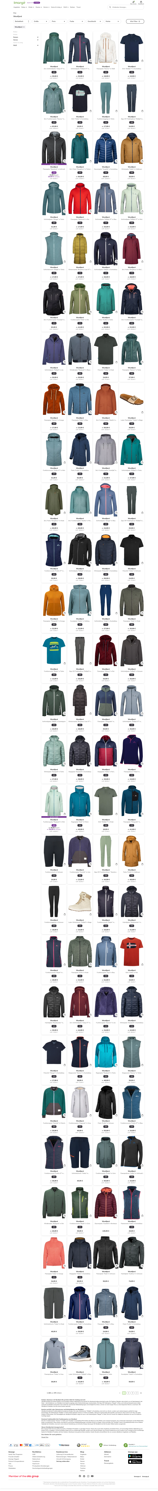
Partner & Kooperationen (16, 1463)
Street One (44, 1439)
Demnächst (107, 1459)
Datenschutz (36, 1461)
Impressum (35, 1466)
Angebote (83, 1457)
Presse (10, 1468)
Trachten (83, 1470)
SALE (15, 47)
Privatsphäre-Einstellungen (40, 1468)
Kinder (82, 1461)
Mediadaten (12, 1470)
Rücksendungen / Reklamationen (66, 1459)
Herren (15, 42)
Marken (82, 1473)
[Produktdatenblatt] (54, 58)
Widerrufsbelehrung (38, 1459)
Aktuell (106, 1457)
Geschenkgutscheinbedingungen (42, 1470)
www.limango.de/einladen (108, 1486)
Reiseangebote (108, 1465)
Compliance (36, 1463)
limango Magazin (13, 1461)
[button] (141, 3)
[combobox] (126, 9)
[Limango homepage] (19, 3)
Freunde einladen (13, 1459)
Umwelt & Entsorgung (63, 1461)
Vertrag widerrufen (62, 1463)
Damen (15, 39)
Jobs (9, 1466)
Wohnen (83, 1468)
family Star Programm (15, 1457)
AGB (33, 1457)
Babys (82, 1459)
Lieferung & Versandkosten (64, 1457)
